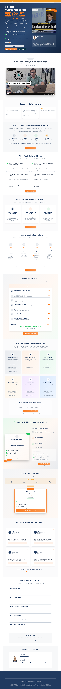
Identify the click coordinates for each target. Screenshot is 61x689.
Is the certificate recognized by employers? (30, 601)
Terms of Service (7, 676)
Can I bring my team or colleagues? (30, 624)
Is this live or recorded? (30, 588)
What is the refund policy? (30, 615)
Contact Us (28, 676)
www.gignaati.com (36, 640)
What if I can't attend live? (30, 597)
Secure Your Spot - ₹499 (30, 147)
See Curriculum (21, 49)
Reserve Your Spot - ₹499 (30, 410)
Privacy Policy (13, 676)
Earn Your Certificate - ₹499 (44, 463)
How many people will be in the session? (30, 619)
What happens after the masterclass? (30, 628)
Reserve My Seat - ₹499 (10, 49)
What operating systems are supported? (30, 610)
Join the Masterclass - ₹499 (30, 226)
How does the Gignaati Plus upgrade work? (30, 606)
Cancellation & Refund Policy (20, 676)
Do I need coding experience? (30, 592)
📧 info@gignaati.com (26, 640)
